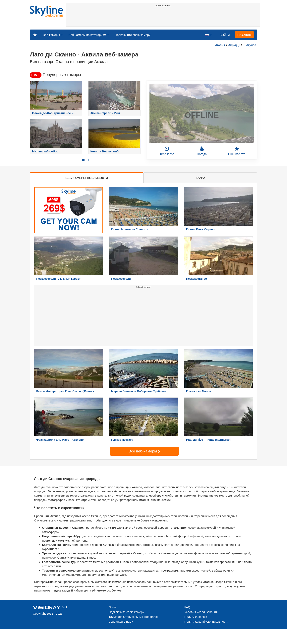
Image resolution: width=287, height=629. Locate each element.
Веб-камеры (53, 35)
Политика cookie (195, 616)
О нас (113, 607)
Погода (202, 151)
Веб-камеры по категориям (89, 35)
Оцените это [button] (236, 151)
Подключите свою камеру (132, 35)
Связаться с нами (121, 621)
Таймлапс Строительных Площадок (133, 616)
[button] (208, 35)
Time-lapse (167, 151)
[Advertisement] (163, 17)
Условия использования (201, 612)
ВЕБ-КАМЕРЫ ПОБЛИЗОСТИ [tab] (86, 178)
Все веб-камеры (144, 451)
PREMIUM (244, 34)
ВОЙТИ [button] (225, 35)
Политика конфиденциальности (206, 621)
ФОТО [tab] (200, 177)
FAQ (187, 607)
